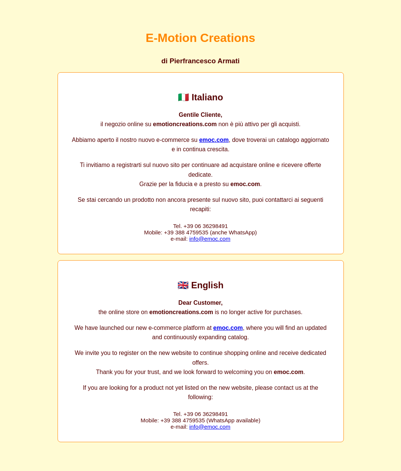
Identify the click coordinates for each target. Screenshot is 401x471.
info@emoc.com (209, 239)
